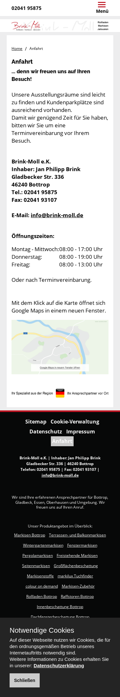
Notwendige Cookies (42, 630)
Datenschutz (45, 431)
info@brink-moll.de (57, 215)
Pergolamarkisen (37, 555)
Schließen (24, 680)
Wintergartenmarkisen (43, 545)
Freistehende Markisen (77, 555)
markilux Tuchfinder (75, 576)
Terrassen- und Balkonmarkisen (77, 535)
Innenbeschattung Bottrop (60, 606)
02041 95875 (27, 8)
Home (17, 48)
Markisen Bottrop (29, 535)
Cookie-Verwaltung (75, 421)
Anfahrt (62, 441)
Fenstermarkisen (82, 545)
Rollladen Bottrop (41, 596)
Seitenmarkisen (36, 565)
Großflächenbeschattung (76, 565)
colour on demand (42, 586)
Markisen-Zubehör (78, 586)
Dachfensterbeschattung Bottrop (60, 617)
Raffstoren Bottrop (77, 596)
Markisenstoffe (40, 576)
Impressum (80, 431)
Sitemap (35, 421)
